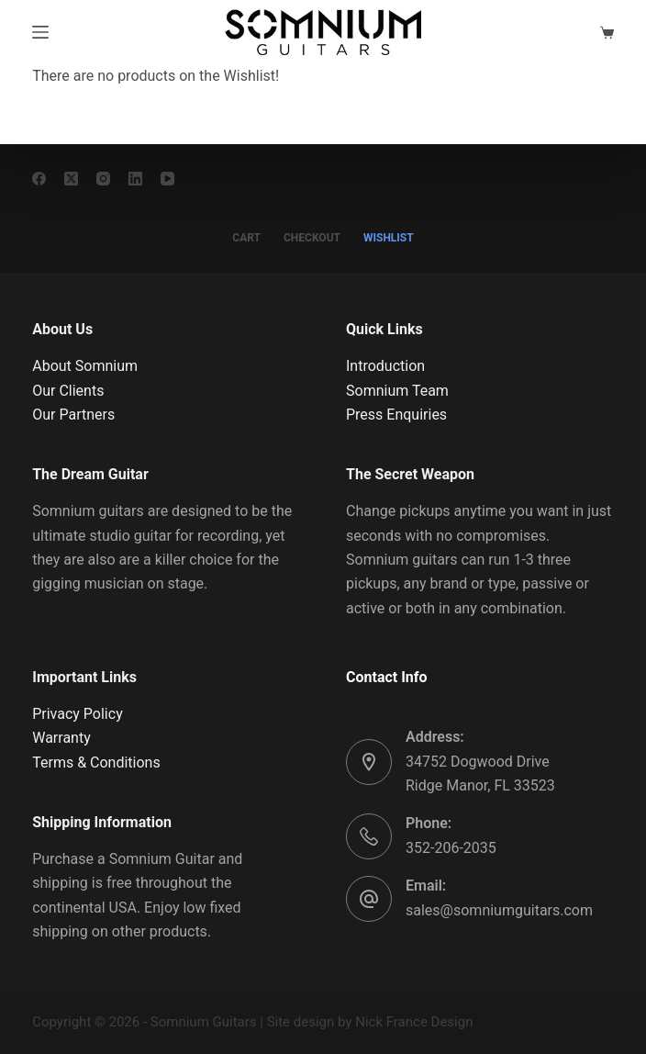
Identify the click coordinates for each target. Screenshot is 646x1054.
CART (246, 237)
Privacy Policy (77, 714)
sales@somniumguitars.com (499, 910)
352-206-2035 (451, 848)
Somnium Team (397, 390)
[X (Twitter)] (71, 178)
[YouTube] (167, 178)
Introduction (385, 366)
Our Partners (73, 414)
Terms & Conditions (96, 762)
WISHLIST (388, 237)
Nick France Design (414, 1022)
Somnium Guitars (203, 1022)
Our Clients (68, 390)
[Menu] (40, 32)
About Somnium (85, 366)
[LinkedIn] (135, 178)
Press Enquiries (396, 414)
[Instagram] (103, 178)
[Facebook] (39, 178)
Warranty (61, 737)
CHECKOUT (312, 237)
